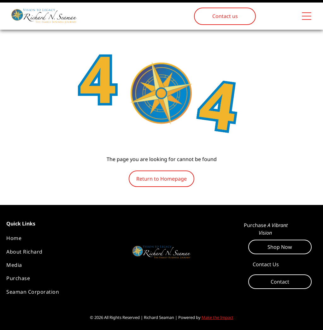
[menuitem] (57, 238)
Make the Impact (217, 317)
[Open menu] (306, 16)
